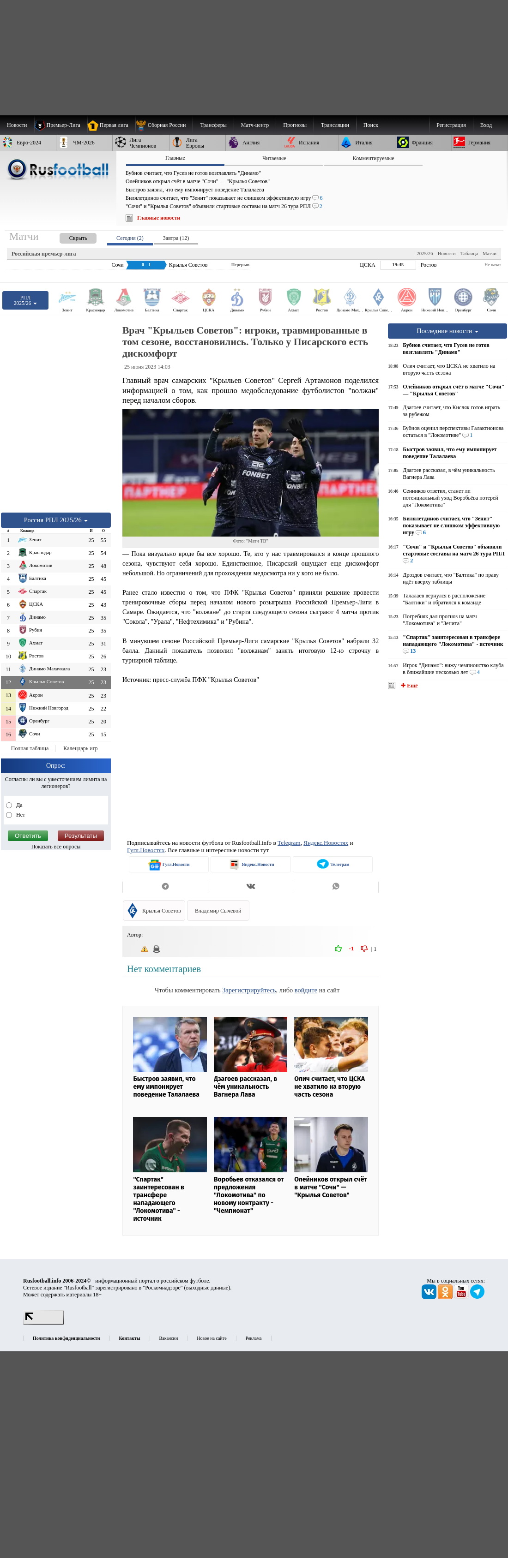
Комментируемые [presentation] (373, 158)
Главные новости (158, 218)
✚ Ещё (408, 685)
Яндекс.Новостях (325, 842)
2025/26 (425, 253)
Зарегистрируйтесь (249, 990)
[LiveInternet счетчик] (43, 1322)
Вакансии (168, 1338)
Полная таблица (29, 748)
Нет (20, 815)
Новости (447, 253)
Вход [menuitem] (486, 125)
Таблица (469, 253)
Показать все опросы (56, 846)
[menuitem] (164, 125)
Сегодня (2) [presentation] (130, 238)
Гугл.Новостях (146, 850)
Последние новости (447, 330)
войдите (306, 990)
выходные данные (207, 1287)
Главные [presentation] (175, 158)
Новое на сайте (211, 1338)
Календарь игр (80, 748)
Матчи (489, 253)
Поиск (370, 125)
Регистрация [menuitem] (451, 125)
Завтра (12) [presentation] (176, 238)
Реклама (254, 1338)
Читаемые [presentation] (274, 158)
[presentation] (69, 236)
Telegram (289, 842)
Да (19, 805)
